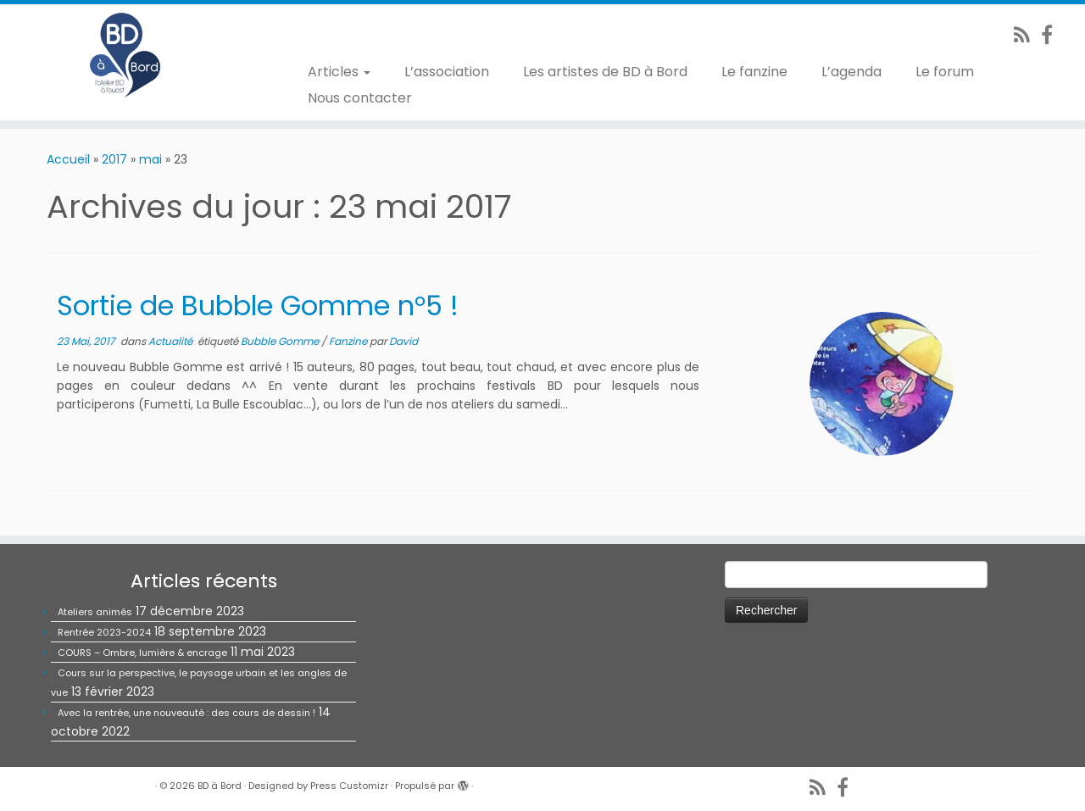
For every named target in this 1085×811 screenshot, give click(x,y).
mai (150, 159)
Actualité (171, 341)
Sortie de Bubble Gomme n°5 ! (258, 305)
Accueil (68, 159)
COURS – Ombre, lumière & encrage (142, 652)
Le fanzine (754, 71)
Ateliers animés (95, 612)
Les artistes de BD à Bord (605, 71)
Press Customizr (349, 785)
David (403, 341)
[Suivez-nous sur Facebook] (1052, 35)
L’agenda (851, 71)
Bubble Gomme (281, 341)
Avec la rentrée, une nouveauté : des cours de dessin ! (186, 712)
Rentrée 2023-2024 (104, 632)
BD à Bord (220, 785)
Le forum (944, 71)
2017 (114, 159)
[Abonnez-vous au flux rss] (1027, 35)
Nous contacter (360, 98)
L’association (446, 71)
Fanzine (349, 341)
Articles (339, 71)
